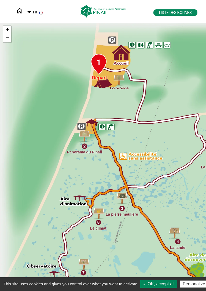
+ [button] (7, 30)
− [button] (7, 38)
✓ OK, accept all (158, 284)
